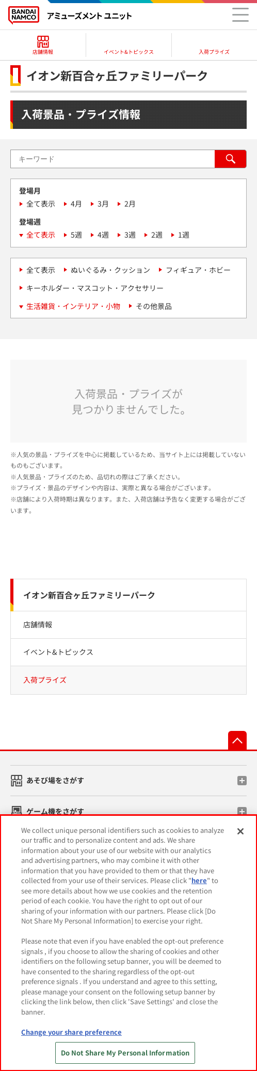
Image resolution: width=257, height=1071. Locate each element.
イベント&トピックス (58, 652)
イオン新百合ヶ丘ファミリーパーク (89, 595)
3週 (130, 234)
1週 (183, 234)
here (199, 880)
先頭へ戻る (237, 740)
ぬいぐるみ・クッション (110, 270)
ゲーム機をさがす (55, 811)
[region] (128, 943)
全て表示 (40, 203)
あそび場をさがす (55, 780)
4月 (76, 203)
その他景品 (154, 306)
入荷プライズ (45, 679)
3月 (103, 203)
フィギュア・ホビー (198, 270)
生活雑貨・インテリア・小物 (73, 306)
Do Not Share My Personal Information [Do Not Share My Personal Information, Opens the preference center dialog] (125, 1053)
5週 (76, 234)
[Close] (240, 831)
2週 (157, 234)
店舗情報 (37, 624)
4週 (103, 234)
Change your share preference (71, 1032)
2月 (130, 203)
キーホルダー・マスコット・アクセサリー (95, 288)
